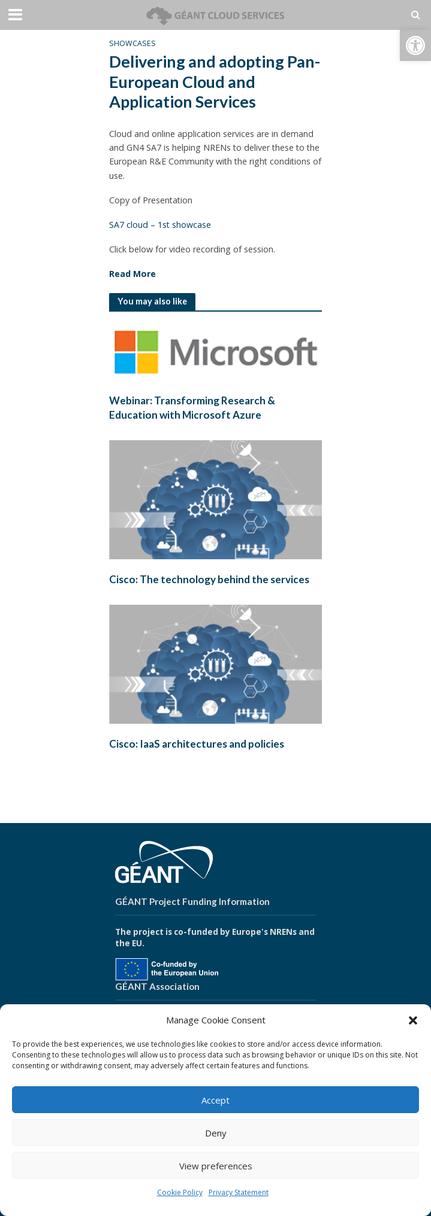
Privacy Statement (239, 1192)
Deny (216, 1133)
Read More (132, 273)
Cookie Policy (180, 1192)
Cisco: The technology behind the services (209, 579)
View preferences (215, 1166)
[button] (415, 45)
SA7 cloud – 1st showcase (160, 224)
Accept (215, 1100)
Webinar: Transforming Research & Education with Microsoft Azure (192, 407)
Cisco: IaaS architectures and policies (196, 743)
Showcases (132, 43)
